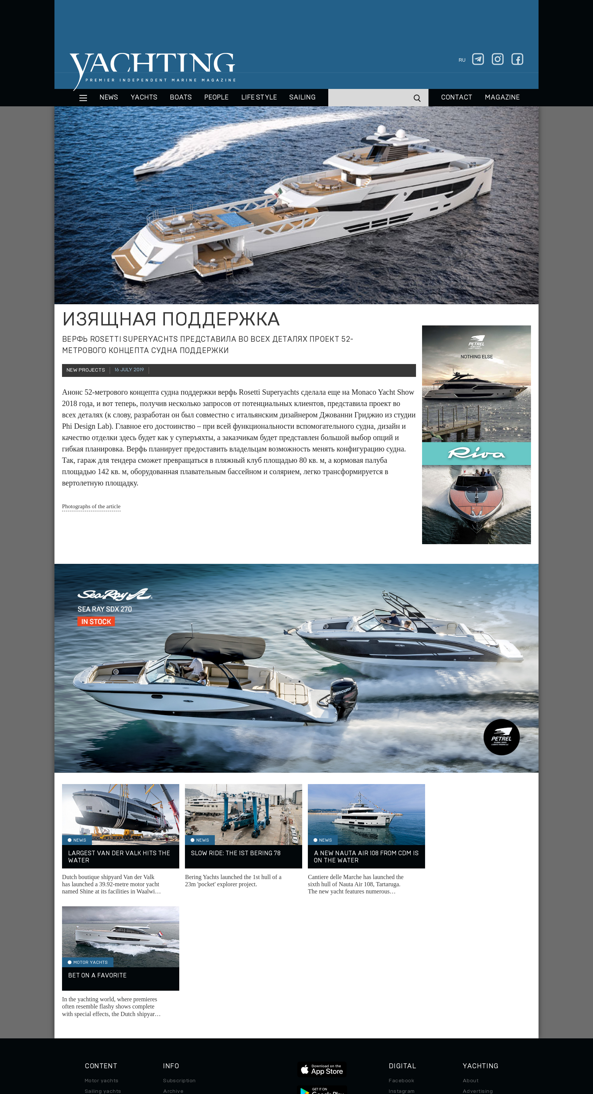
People (216, 97)
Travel (93, 990)
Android (399, 1000)
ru (462, 60)
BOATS (181, 97)
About (470, 958)
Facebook (401, 958)
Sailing (302, 97)
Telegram (401, 979)
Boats (92, 979)
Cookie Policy (371, 1042)
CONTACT (456, 97)
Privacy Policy (290, 1042)
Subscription (179, 958)
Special (94, 1000)
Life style (259, 97)
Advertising (478, 968)
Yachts (143, 97)
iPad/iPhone (405, 990)
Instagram (401, 968)
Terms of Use (332, 1042)
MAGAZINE (502, 97)
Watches (96, 1021)
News (108, 97)
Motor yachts (102, 958)
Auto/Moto (99, 1011)
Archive (173, 968)
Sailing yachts (103, 968)
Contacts (474, 979)
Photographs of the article (91, 506)
